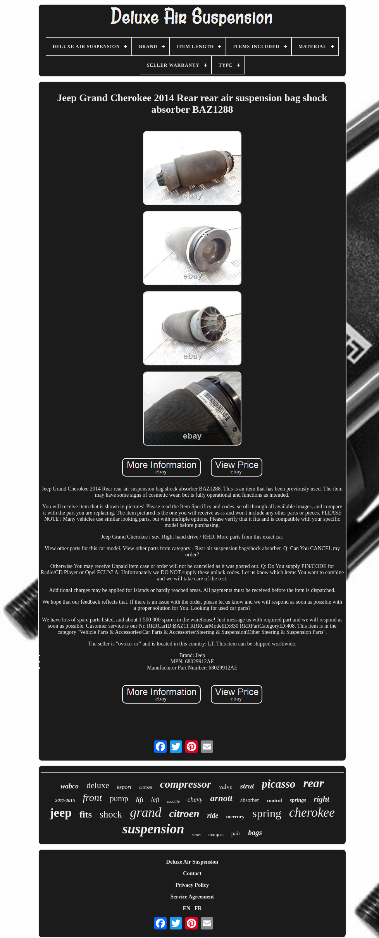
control (274, 800)
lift (139, 800)
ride (213, 815)
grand (145, 812)
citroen (184, 813)
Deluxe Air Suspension (192, 862)
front (92, 797)
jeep (61, 812)
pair (235, 833)
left (155, 799)
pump (119, 798)
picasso (279, 784)
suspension (153, 828)
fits (85, 814)
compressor (185, 784)
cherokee (312, 812)
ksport (124, 787)
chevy (195, 799)
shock (111, 814)
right (321, 799)
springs (298, 800)
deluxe (97, 785)
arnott (221, 798)
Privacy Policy (192, 885)
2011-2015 (65, 800)
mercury (235, 816)
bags (255, 832)
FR (198, 908)
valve (226, 786)
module (173, 801)
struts (196, 835)
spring (266, 813)
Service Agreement (192, 897)
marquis (216, 834)
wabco (69, 786)
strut (247, 786)
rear (313, 783)
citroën (145, 787)
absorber (249, 800)
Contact (192, 873)
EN (186, 908)
